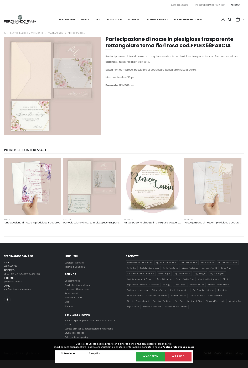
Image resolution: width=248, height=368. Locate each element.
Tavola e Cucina (197, 296)
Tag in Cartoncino (182, 273)
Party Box (179, 302)
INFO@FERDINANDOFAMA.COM (212, 4)
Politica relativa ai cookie (178, 346)
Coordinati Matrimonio (208, 279)
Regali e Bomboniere (179, 291)
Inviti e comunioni (189, 261)
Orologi (211, 291)
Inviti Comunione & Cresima (140, 279)
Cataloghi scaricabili (75, 261)
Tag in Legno (200, 273)
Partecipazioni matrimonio (26, 32)
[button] (230, 19)
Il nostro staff (72, 292)
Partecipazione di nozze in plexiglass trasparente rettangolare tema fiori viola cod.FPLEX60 (60, 221)
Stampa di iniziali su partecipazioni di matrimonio (90, 327)
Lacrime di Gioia (195, 302)
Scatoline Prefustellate (157, 296)
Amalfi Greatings (164, 279)
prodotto (7, 218)
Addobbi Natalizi (178, 296)
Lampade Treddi (210, 267)
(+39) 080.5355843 (184, 4)
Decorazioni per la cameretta (140, 273)
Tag (98, 18)
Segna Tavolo (133, 308)
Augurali (134, 18)
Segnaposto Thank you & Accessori (143, 285)
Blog (67, 300)
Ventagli (167, 285)
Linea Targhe (164, 273)
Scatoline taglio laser (149, 267)
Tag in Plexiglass (217, 273)
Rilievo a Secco (159, 291)
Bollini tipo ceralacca (227, 261)
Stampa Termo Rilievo (219, 285)
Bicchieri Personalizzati (138, 302)
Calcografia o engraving (77, 336)
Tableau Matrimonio (216, 302)
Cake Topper (181, 285)
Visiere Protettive (190, 267)
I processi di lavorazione (77, 288)
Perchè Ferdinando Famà (78, 283)
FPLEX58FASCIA (76, 32)
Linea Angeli (227, 267)
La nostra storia (73, 279)
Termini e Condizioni (75, 265)
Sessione (68, 352)
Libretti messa (207, 261)
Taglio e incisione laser (137, 291)
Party (85, 18)
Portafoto (223, 291)
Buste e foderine (135, 296)
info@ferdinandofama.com (18, 288)
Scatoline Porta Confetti (176, 308)
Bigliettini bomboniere (166, 261)
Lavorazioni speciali (75, 331)
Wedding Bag (235, 302)
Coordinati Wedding (162, 302)
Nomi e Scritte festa (185, 279)
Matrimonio (67, 18)
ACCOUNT (236, 4)
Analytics (93, 352)
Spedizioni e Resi (74, 296)
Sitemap (69, 304)
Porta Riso (131, 267)
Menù (226, 279)
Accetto (148, 356)
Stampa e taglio (157, 18)
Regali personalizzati (188, 18)
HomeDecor (114, 18)
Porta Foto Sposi (170, 267)
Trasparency (55, 32)
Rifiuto (177, 356)
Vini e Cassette (215, 296)
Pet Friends (198, 291)
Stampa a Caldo (197, 285)
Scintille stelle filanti (152, 308)
